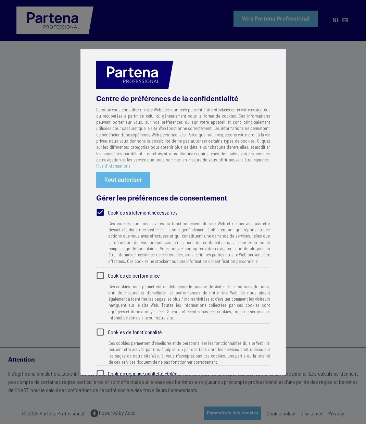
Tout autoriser (123, 180)
